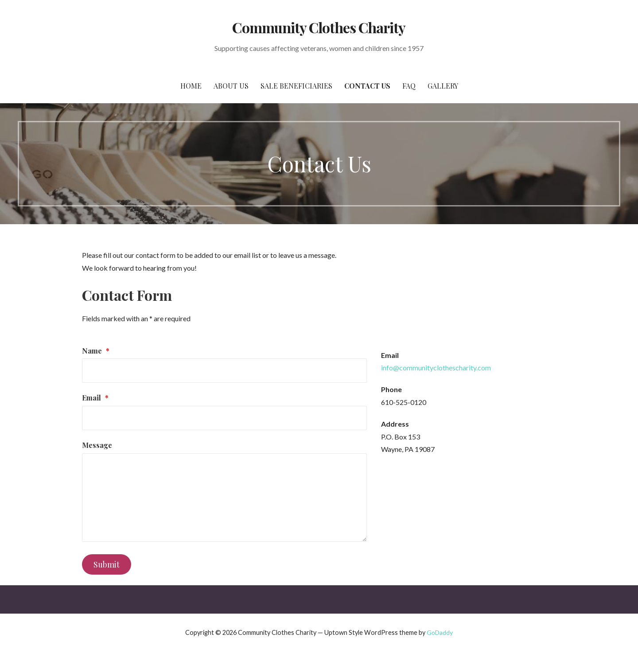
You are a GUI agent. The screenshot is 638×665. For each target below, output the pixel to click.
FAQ (409, 85)
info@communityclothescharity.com (436, 367)
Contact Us (367, 85)
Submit (106, 564)
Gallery (443, 85)
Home (191, 85)
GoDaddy (440, 632)
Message (97, 445)
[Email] (224, 418)
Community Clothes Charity (318, 27)
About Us (231, 85)
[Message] (224, 497)
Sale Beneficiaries (296, 85)
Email (95, 397)
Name (95, 350)
